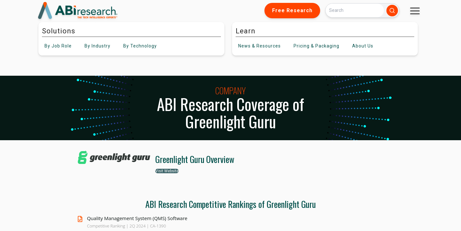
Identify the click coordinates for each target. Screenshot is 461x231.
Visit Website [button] (167, 171)
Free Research (292, 10)
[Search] (355, 10)
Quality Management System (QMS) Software (137, 218)
